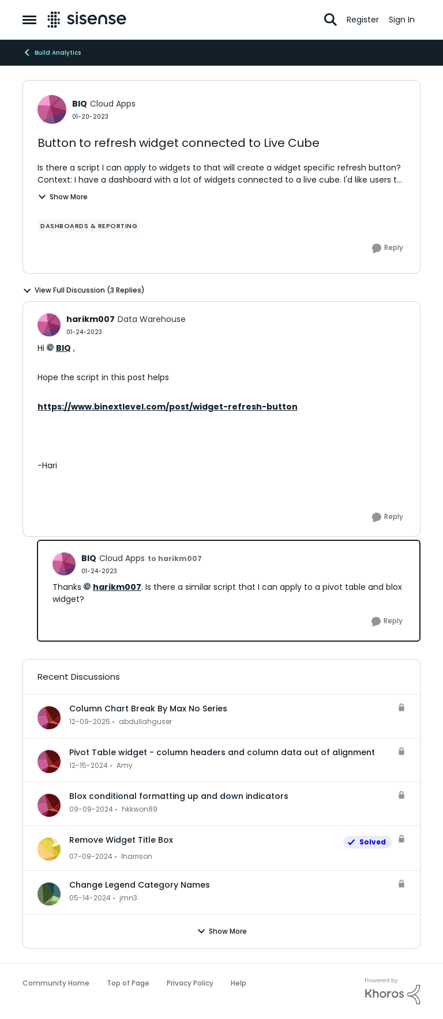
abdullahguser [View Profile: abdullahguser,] (145, 721)
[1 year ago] (88, 765)
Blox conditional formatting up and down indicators (178, 796)
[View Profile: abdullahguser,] (49, 717)
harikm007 (117, 587)
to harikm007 (175, 558)
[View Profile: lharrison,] (49, 849)
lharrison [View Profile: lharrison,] (136, 856)
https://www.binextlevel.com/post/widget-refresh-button (167, 406)
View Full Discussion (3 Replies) (83, 290)
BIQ (63, 348)
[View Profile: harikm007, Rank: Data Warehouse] (49, 324)
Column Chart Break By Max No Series (148, 708)
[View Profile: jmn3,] (49, 894)
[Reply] (388, 248)
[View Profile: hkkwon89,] (49, 805)
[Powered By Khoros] (393, 991)
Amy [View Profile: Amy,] (125, 765)
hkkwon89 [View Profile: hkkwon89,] (139, 809)
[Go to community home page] (87, 20)
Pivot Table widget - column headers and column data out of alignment (222, 752)
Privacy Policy (190, 983)
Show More (62, 197)
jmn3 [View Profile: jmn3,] (128, 898)
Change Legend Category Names (139, 885)
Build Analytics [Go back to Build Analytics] (51, 52)
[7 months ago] (89, 722)
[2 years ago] (90, 856)
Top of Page (128, 983)
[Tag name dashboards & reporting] (88, 225)
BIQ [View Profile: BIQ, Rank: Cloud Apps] (79, 103)
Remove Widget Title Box (121, 840)
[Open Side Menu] (29, 19)
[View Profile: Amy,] (49, 761)
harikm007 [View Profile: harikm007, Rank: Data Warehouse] (90, 319)
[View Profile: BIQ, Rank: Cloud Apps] (51, 109)
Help (238, 983)
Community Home (55, 983)
